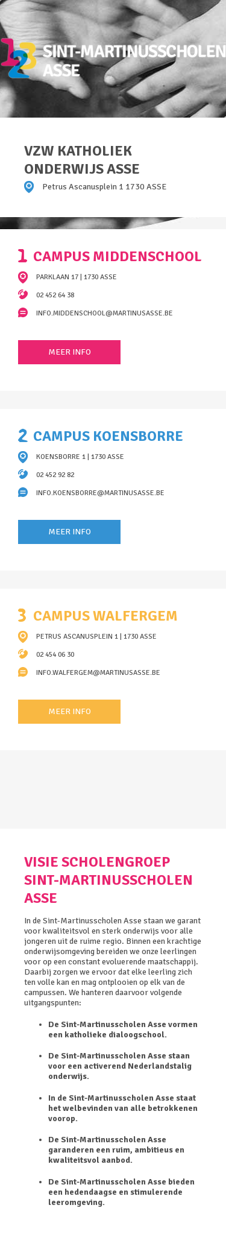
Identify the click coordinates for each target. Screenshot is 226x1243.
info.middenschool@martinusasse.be (104, 313)
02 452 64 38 (55, 295)
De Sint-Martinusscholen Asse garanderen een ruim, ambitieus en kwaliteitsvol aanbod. (116, 1149)
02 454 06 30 (55, 654)
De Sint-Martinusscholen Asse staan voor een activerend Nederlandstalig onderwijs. (120, 1066)
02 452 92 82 (55, 474)
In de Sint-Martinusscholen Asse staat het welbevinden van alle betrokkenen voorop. (123, 1108)
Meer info (69, 352)
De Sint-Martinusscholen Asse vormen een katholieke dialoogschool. (123, 1029)
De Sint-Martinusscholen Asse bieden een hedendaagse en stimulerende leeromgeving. (121, 1192)
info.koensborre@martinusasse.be (100, 493)
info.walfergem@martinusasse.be (98, 672)
